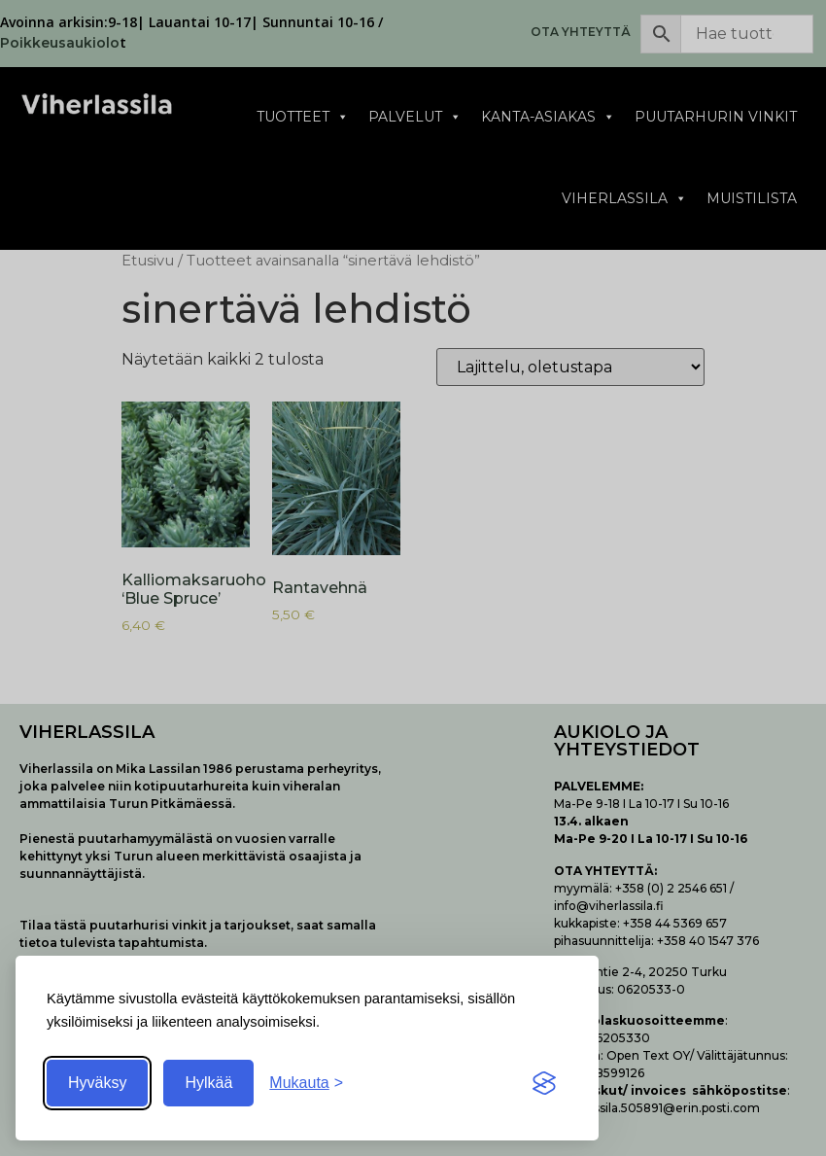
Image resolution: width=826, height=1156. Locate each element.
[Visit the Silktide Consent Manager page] (544, 1083)
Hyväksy (97, 1082)
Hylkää (208, 1082)
